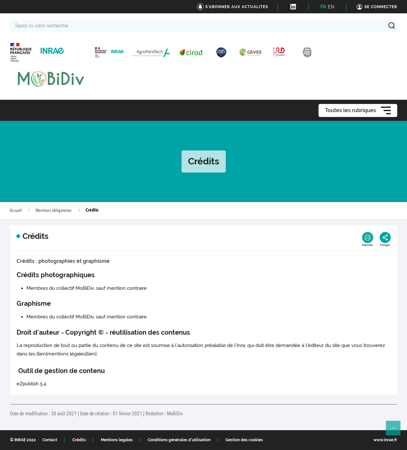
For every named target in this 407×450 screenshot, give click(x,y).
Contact (49, 440)
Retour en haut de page (395, 430)
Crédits (79, 440)
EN (331, 6)
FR (323, 6)
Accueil (15, 210)
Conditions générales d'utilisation (179, 440)
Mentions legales (117, 440)
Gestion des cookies (244, 440)
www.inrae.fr (385, 440)
